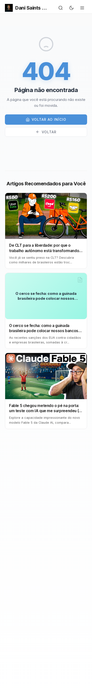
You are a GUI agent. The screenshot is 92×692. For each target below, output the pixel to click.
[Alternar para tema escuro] (71, 8)
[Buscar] (61, 8)
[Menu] (82, 8)
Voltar (46, 132)
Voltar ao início (46, 119)
